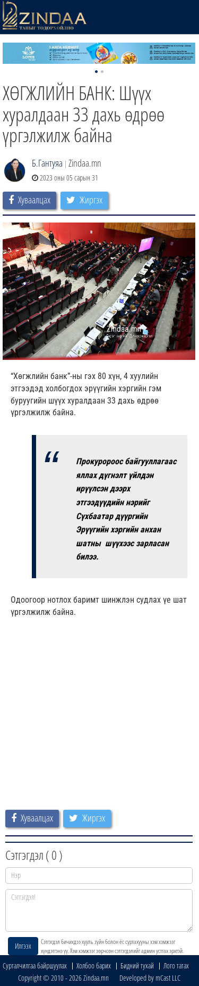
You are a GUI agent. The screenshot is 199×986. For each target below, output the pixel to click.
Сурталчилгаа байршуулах (35, 965)
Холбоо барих (93, 965)
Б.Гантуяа (47, 163)
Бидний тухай (137, 965)
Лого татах (176, 965)
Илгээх (23, 946)
